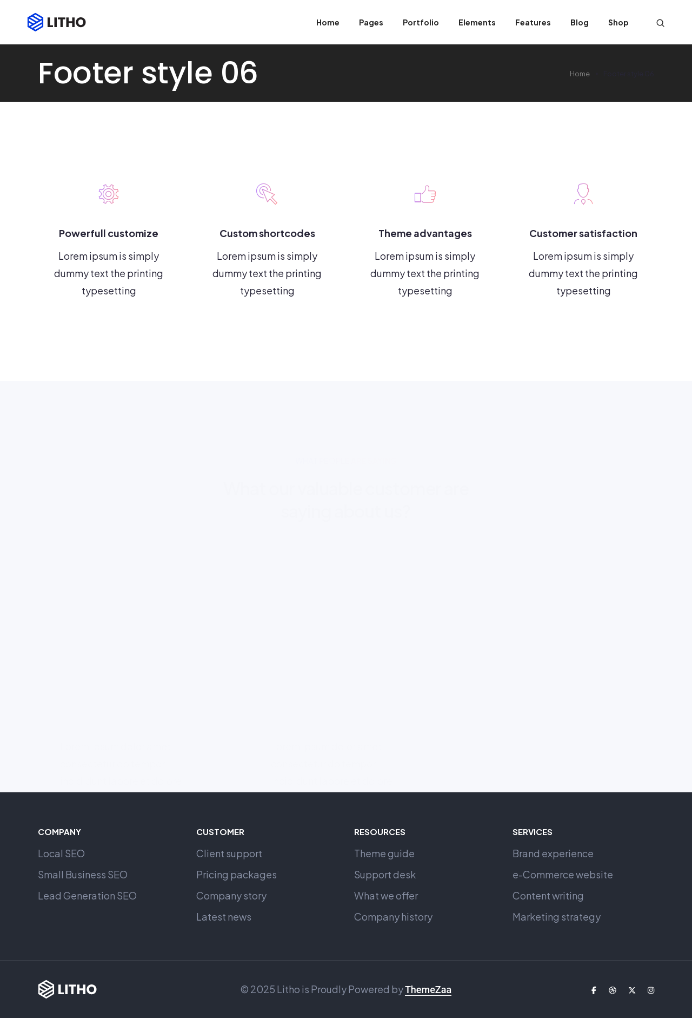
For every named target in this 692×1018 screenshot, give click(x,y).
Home (328, 22)
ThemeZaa (428, 989)
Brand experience (553, 853)
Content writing (548, 895)
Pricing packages (236, 874)
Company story (231, 895)
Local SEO (61, 853)
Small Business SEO (83, 874)
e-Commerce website (563, 874)
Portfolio (421, 22)
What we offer (386, 895)
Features (533, 22)
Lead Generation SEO (87, 895)
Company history (393, 916)
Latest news (223, 916)
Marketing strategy (557, 916)
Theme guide (384, 853)
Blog (579, 22)
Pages (371, 22)
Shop (618, 22)
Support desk (385, 874)
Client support (229, 853)
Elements (477, 22)
